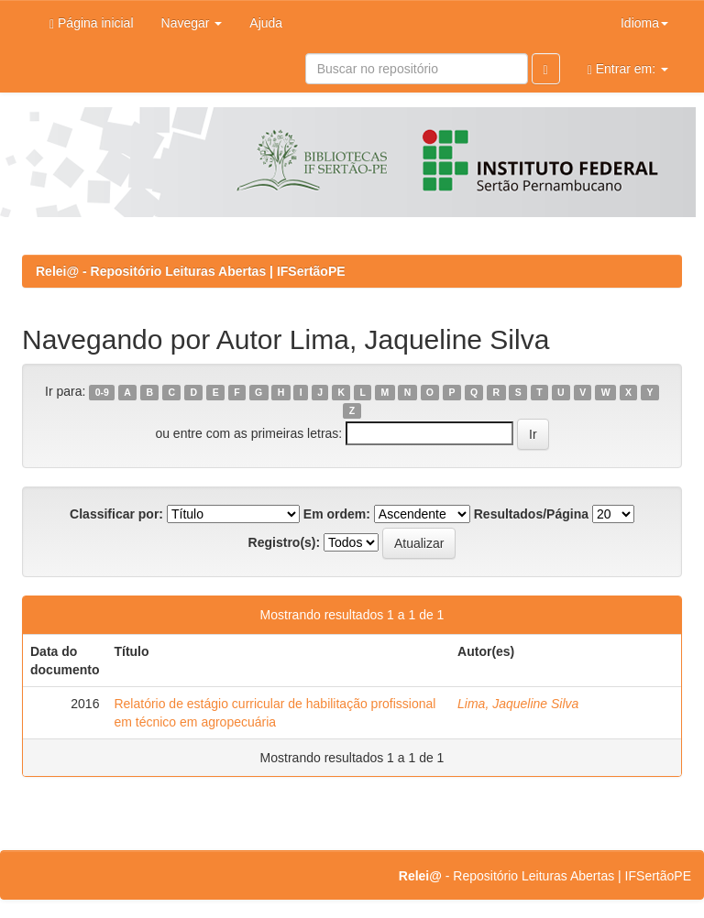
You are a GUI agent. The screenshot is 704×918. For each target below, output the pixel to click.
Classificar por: (116, 514)
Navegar (192, 23)
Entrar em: (628, 69)
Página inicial (92, 23)
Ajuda (265, 23)
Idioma (644, 23)
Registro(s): (284, 542)
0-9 (102, 392)
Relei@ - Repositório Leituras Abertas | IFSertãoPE (191, 271)
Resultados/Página (531, 514)
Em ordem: (336, 514)
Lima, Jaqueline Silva (517, 703)
